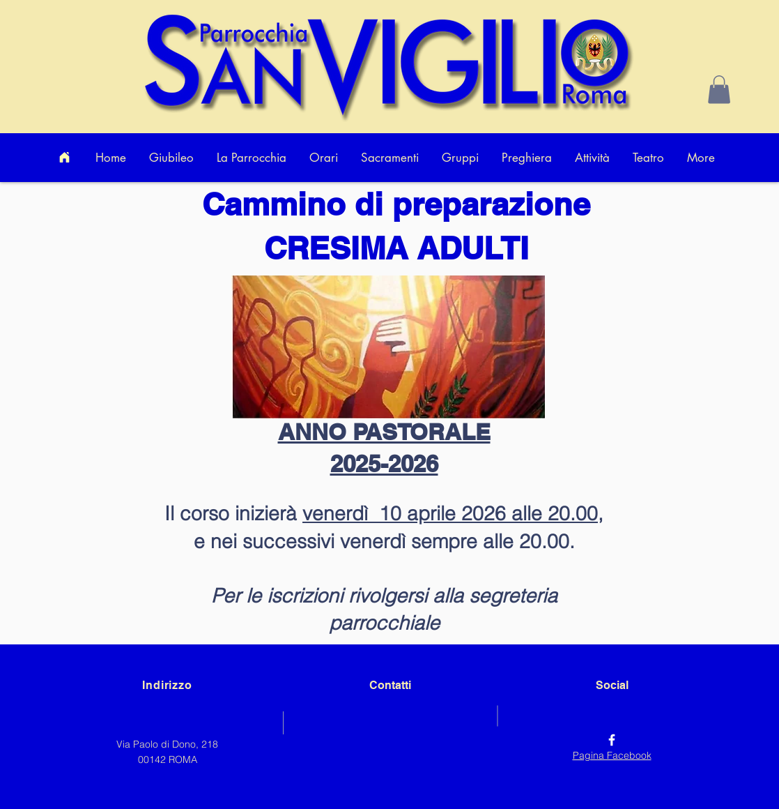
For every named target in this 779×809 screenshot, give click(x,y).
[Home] (64, 158)
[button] (719, 89)
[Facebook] (611, 740)
